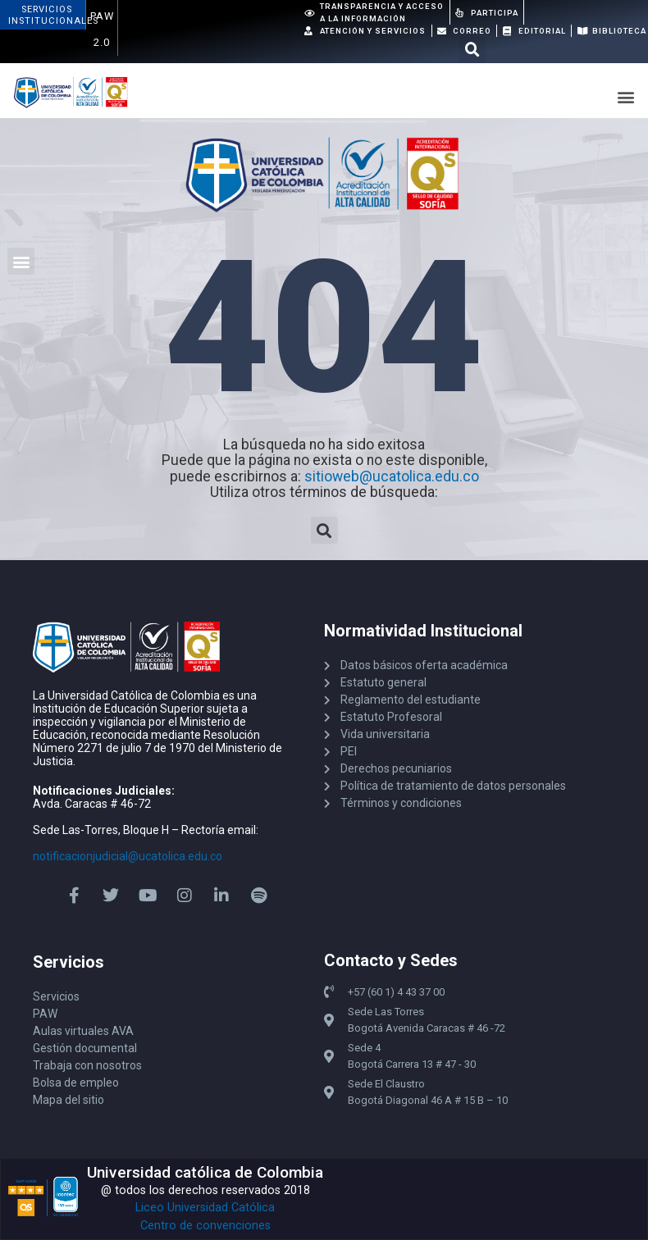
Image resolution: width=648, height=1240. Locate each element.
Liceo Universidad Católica (205, 1208)
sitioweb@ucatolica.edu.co (391, 476)
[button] (472, 50)
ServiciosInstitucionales (53, 15)
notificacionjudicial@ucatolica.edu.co (127, 856)
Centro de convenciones (205, 1226)
